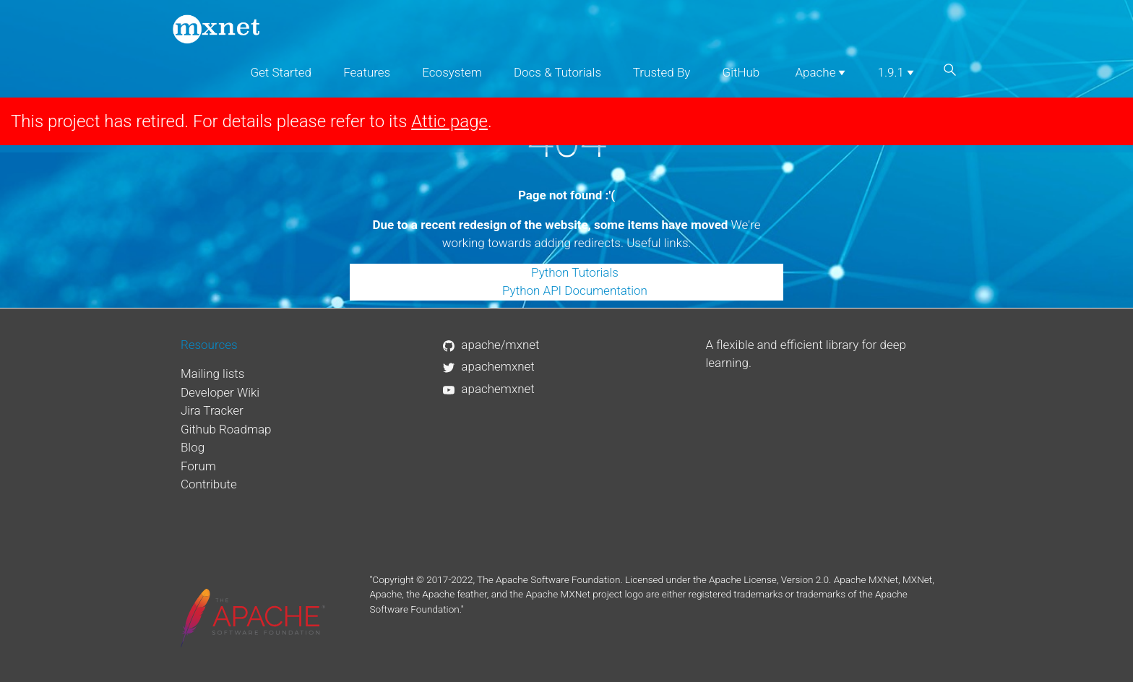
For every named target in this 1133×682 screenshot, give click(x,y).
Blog (192, 447)
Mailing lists (213, 373)
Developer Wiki (220, 392)
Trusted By (662, 72)
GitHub (741, 72)
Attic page (449, 121)
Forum (198, 466)
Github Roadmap (226, 429)
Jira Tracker (212, 410)
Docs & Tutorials (557, 72)
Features (366, 72)
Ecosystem (451, 72)
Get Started (280, 72)
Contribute (209, 484)
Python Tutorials (575, 272)
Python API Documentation (574, 290)
